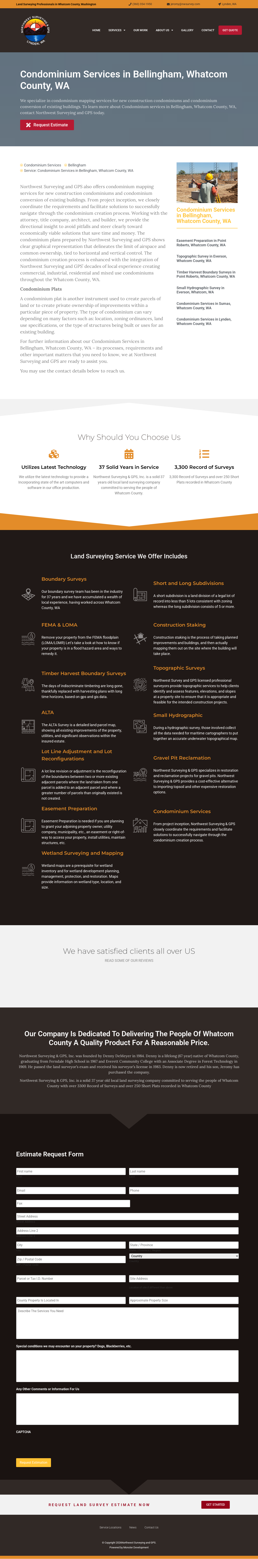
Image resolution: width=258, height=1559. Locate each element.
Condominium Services (42, 165)
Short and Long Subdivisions (188, 583)
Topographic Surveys (179, 668)
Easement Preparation (69, 808)
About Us (164, 30)
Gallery (187, 30)
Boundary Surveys (64, 579)
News (132, 1527)
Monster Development (136, 1547)
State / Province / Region (145, 1250)
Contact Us (151, 1527)
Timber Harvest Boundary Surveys (84, 673)
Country (134, 1261)
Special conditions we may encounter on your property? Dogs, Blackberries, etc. (74, 1346)
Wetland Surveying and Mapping (83, 853)
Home (96, 30)
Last (132, 1176)
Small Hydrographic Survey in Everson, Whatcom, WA (200, 290)
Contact (208, 30)
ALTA (48, 712)
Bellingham (77, 165)
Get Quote (230, 30)
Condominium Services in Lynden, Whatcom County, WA (204, 321)
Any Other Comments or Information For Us (47, 1389)
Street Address (25, 1221)
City (18, 1250)
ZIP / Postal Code (27, 1264)
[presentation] (46, 1444)
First (19, 1176)
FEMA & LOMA (59, 625)
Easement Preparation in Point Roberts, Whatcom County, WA (201, 242)
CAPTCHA (23, 1432)
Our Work (140, 30)
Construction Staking (179, 625)
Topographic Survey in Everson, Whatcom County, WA (202, 258)
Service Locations (110, 1527)
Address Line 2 (25, 1235)
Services (116, 30)
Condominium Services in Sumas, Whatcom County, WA (204, 305)
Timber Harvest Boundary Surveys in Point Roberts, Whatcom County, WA (206, 274)
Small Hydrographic (178, 715)
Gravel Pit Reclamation (182, 758)
